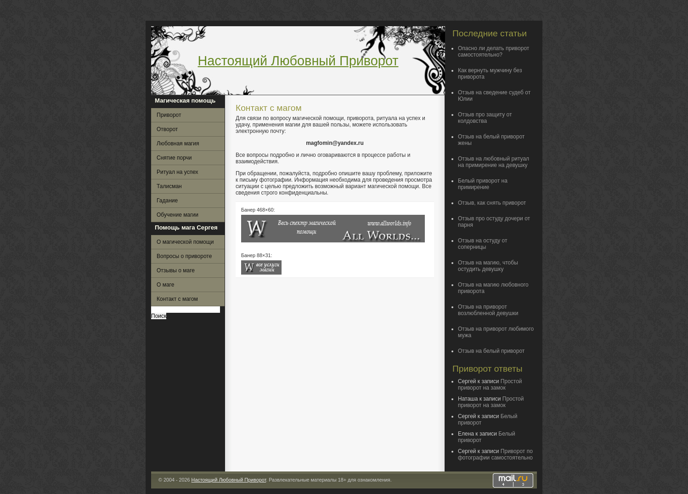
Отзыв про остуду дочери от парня (494, 221)
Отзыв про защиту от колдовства (485, 117)
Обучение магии (177, 215)
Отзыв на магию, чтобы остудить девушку (488, 265)
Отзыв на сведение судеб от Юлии (494, 95)
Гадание (167, 200)
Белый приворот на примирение (483, 184)
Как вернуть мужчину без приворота (490, 73)
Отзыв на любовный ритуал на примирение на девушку (493, 161)
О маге (165, 284)
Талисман (169, 186)
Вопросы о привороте (184, 256)
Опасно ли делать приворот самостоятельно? (493, 51)
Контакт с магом (177, 299)
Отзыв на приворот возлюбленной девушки (488, 310)
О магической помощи (185, 242)
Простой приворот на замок (490, 384)
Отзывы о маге (176, 270)
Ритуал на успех (177, 172)
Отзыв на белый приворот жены (491, 139)
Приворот (169, 115)
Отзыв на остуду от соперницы (482, 243)
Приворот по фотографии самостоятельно (495, 454)
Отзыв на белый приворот (491, 351)
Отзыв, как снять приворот (492, 203)
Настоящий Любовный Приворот (298, 60)
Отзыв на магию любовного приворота (493, 287)
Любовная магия (178, 143)
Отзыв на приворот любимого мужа (496, 332)
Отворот (167, 129)
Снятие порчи (174, 158)
